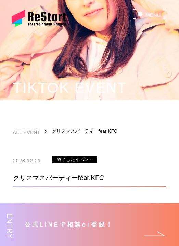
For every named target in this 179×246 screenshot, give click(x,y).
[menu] (149, 14)
